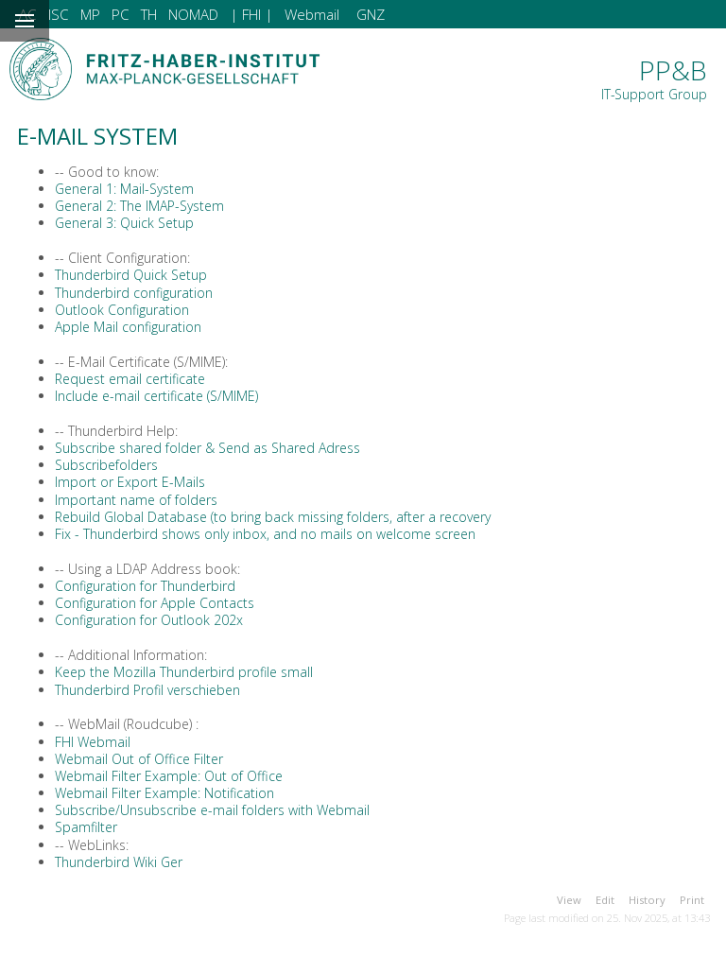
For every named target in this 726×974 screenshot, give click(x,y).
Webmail (312, 14)
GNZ (370, 14)
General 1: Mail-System (124, 189)
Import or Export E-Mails (130, 482)
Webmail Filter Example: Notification (164, 793)
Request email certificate (130, 379)
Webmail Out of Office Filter (139, 759)
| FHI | (251, 14)
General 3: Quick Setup (124, 223)
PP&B (654, 77)
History (647, 900)
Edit (605, 900)
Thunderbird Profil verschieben (147, 690)
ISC (58, 14)
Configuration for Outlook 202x (149, 620)
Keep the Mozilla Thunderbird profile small (184, 672)
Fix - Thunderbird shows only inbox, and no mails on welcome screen (265, 534)
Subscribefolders (106, 465)
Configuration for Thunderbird (145, 586)
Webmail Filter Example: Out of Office (169, 776)
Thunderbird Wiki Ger (118, 862)
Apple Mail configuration (128, 327)
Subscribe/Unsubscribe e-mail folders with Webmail (212, 810)
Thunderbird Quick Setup (131, 275)
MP (90, 14)
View (569, 900)
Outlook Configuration (122, 310)
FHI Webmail (92, 742)
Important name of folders (136, 500)
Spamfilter (86, 827)
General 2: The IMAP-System (139, 206)
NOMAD (193, 14)
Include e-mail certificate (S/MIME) (156, 396)
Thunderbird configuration (134, 293)
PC (121, 14)
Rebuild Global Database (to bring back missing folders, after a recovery (273, 517)
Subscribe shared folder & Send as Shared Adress (207, 448)
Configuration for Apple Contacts (154, 603)
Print (692, 900)
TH (149, 14)
